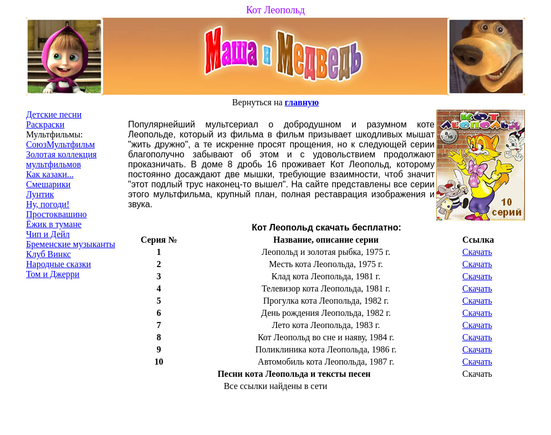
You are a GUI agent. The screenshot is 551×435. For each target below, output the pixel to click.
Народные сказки (58, 264)
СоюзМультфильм (60, 144)
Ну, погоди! (47, 204)
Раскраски (45, 124)
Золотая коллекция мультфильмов (61, 159)
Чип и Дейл (48, 234)
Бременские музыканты (70, 244)
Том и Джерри (52, 274)
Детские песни (53, 114)
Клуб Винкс (48, 254)
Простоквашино (56, 214)
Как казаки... (50, 174)
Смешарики (48, 184)
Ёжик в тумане (53, 224)
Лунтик (40, 194)
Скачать (477, 252)
